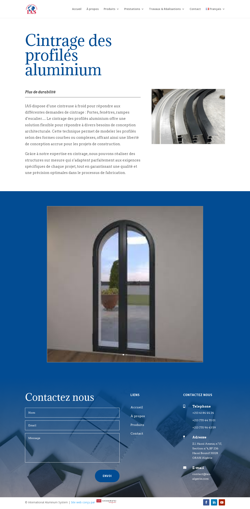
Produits (109, 9)
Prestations (132, 9)
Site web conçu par (94, 502)
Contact (195, 9)
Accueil (76, 9)
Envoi (107, 476)
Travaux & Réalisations (165, 9)
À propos (93, 9)
